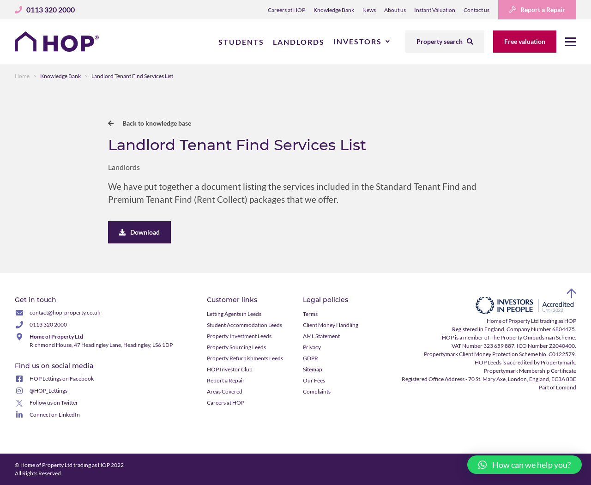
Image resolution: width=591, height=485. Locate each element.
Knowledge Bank (334, 9)
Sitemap (312, 369)
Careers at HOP (286, 9)
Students (241, 41)
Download (139, 232)
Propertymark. (558, 362)
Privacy (312, 347)
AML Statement (321, 336)
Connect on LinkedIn (55, 414)
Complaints (317, 391)
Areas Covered (224, 391)
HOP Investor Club (230, 369)
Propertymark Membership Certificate (530, 370)
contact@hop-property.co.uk (65, 312)
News (369, 9)
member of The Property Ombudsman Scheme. (519, 337)
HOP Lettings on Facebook (62, 378)
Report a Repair (537, 9)
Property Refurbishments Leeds (245, 358)
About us (395, 9)
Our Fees (314, 380)
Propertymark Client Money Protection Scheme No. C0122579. (500, 354)
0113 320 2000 (48, 324)
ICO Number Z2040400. (546, 345)
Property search (444, 41)
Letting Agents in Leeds (234, 313)
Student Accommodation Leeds (244, 324)
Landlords (299, 41)
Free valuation (524, 41)
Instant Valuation (434, 9)
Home (22, 76)
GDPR (310, 358)
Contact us (476, 9)
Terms (310, 313)
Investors (357, 41)
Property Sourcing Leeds (236, 347)
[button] (524, 464)
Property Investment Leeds (239, 336)
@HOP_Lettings (48, 390)
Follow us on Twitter (54, 402)
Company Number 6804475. (541, 329)
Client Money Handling (330, 324)
